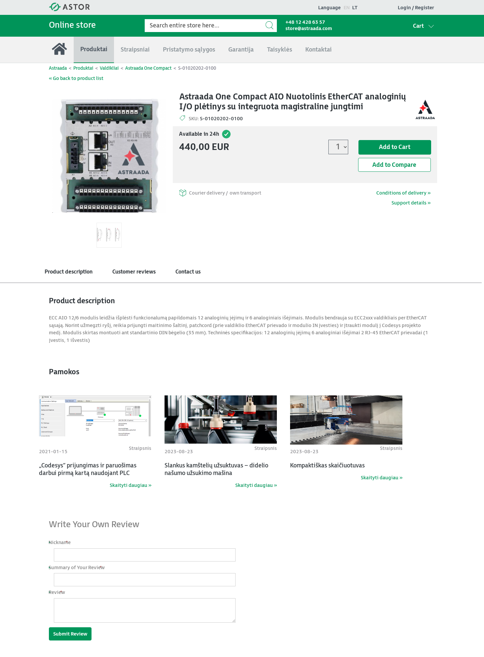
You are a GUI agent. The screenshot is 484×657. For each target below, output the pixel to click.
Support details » (410, 203)
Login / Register (416, 8)
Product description (69, 272)
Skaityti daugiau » (130, 485)
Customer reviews (134, 272)
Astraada (58, 68)
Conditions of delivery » (403, 193)
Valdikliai (109, 68)
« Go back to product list (76, 78)
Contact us (188, 272)
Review (59, 592)
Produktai (83, 68)
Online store (72, 25)
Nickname (62, 542)
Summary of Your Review (79, 568)
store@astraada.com (308, 28)
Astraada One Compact (148, 68)
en (347, 8)
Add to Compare (394, 165)
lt (354, 8)
